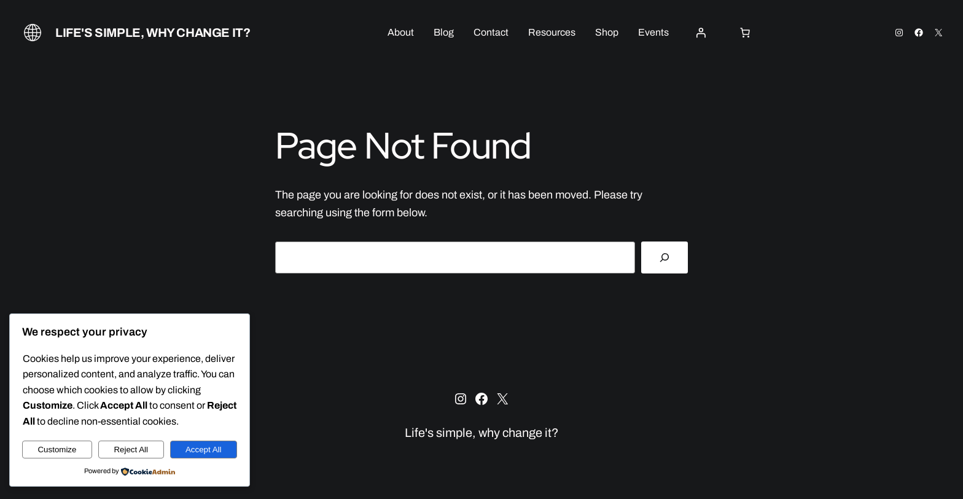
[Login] (700, 32)
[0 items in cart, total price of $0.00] (745, 32)
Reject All (131, 449)
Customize (56, 449)
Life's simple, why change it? (152, 32)
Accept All (203, 449)
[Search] (664, 257)
